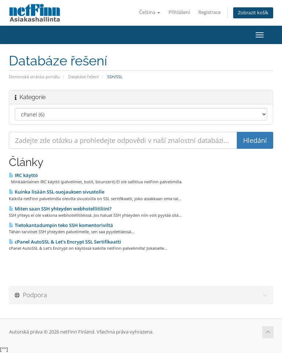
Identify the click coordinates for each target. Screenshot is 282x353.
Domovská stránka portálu (34, 76)
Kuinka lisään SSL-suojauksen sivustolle (56, 191)
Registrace (209, 12)
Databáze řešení (83, 76)
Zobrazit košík (253, 13)
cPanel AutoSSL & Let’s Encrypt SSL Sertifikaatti (65, 241)
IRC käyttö (23, 175)
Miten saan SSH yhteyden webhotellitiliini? (60, 208)
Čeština (149, 12)
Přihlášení (179, 12)
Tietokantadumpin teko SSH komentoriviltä (61, 225)
